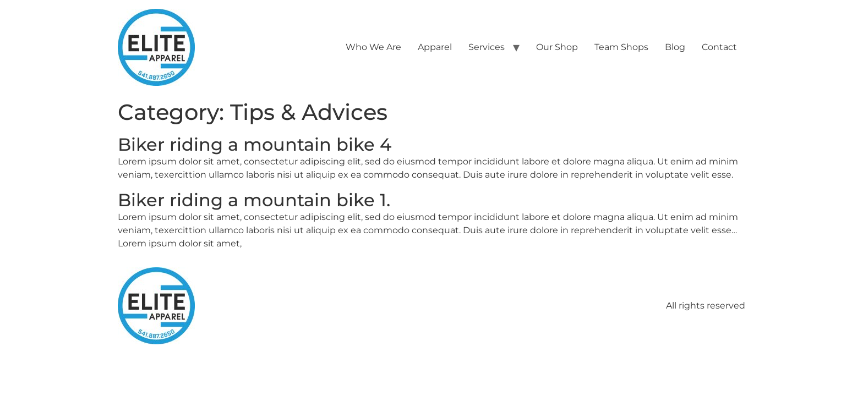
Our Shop (557, 47)
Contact (719, 47)
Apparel (435, 47)
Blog (675, 47)
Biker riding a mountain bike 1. (254, 200)
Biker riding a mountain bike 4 (254, 144)
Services (486, 47)
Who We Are (373, 47)
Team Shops (621, 47)
